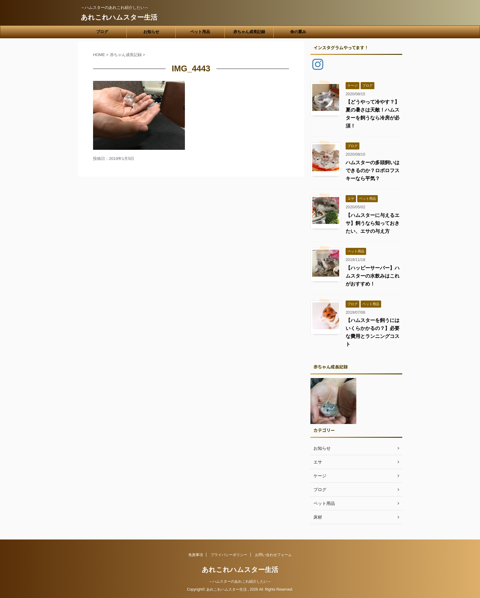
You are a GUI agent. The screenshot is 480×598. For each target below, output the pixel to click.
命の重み (298, 31)
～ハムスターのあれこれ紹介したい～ (240, 581)
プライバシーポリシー (229, 555)
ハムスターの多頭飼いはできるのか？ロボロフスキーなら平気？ (372, 170)
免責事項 (195, 555)
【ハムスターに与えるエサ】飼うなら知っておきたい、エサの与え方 (372, 223)
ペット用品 (200, 31)
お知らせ (151, 31)
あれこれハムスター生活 (119, 17)
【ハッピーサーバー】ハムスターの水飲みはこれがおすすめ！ (372, 275)
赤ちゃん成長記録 (249, 31)
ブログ (102, 31)
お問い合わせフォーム (273, 555)
